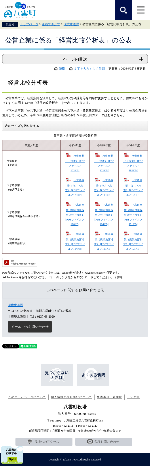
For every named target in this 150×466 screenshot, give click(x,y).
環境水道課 (71, 24)
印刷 (62, 68)
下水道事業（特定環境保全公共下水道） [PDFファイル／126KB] (104, 214)
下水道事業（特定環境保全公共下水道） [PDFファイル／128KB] (75, 214)
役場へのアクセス (46, 441)
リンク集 (133, 397)
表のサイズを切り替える (22, 126)
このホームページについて (27, 397)
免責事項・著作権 (109, 397)
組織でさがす (51, 24)
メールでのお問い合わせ (30, 327)
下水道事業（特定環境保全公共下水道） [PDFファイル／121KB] (133, 214)
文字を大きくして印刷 (89, 68)
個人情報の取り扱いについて (71, 397)
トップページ (29, 24)
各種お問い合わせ (106, 441)
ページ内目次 (75, 59)
